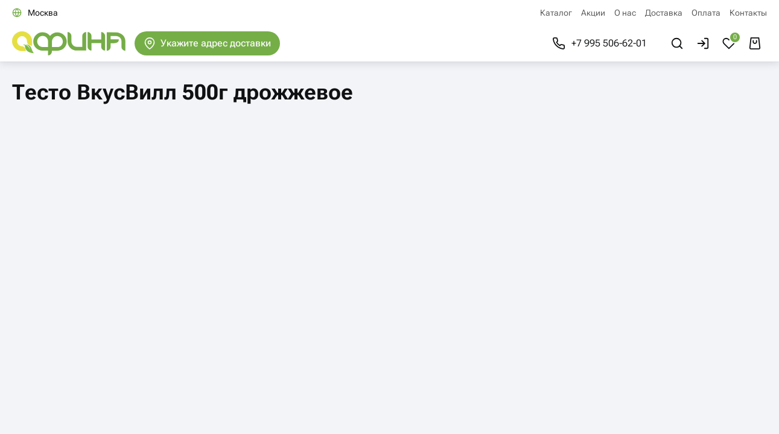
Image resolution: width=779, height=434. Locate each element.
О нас (625, 12)
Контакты (748, 12)
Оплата (706, 12)
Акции (593, 12)
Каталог (556, 12)
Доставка (663, 12)
